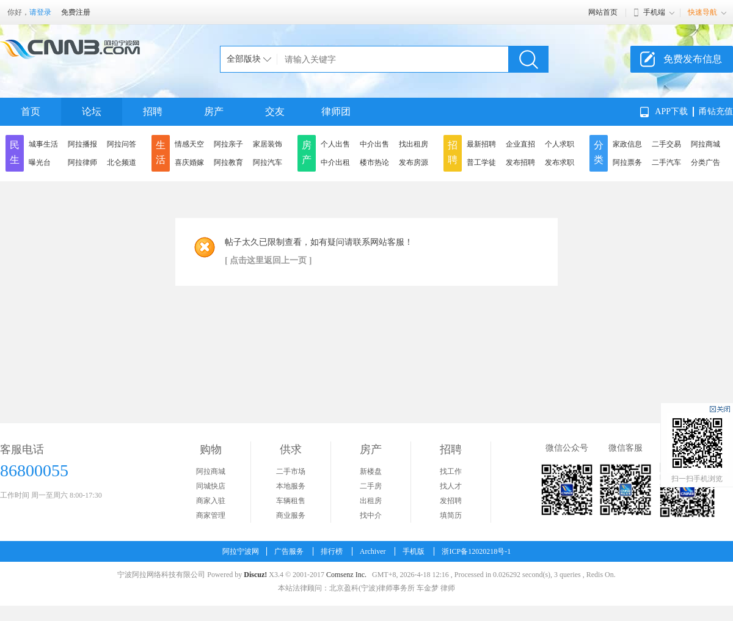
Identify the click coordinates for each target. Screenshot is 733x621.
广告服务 (289, 551)
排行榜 (332, 551)
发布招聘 (520, 162)
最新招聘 (481, 144)
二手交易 (666, 144)
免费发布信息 (692, 59)
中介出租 (335, 162)
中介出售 (374, 144)
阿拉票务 (627, 162)
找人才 (451, 486)
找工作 (451, 471)
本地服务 (290, 486)
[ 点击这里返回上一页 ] (268, 260)
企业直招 (520, 144)
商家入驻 (210, 500)
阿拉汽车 (267, 162)
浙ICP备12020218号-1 (476, 551)
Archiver (373, 551)
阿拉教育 (228, 162)
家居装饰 (267, 144)
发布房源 (413, 162)
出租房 (371, 500)
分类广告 (705, 162)
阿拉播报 (82, 144)
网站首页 (603, 12)
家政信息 (627, 144)
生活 (161, 152)
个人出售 (335, 144)
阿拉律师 (82, 162)
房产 (214, 111)
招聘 (152, 111)
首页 (30, 111)
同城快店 (210, 486)
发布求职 (559, 162)
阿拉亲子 (228, 144)
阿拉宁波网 (240, 551)
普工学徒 (481, 162)
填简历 (451, 515)
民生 (15, 152)
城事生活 (43, 144)
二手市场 (290, 471)
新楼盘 (371, 471)
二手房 (371, 486)
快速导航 (702, 12)
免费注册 (75, 12)
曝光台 (40, 162)
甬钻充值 (716, 111)
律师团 (336, 111)
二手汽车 (666, 162)
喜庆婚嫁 (189, 162)
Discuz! (255, 574)
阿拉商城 (705, 144)
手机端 (654, 12)
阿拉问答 (121, 144)
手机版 (414, 551)
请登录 (40, 12)
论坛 (91, 111)
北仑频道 (121, 162)
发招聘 (451, 500)
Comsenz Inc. (346, 574)
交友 (275, 111)
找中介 (371, 515)
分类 (599, 152)
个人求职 (559, 144)
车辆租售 (290, 500)
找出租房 (413, 144)
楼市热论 (374, 162)
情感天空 (189, 144)
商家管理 (210, 515)
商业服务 (290, 515)
